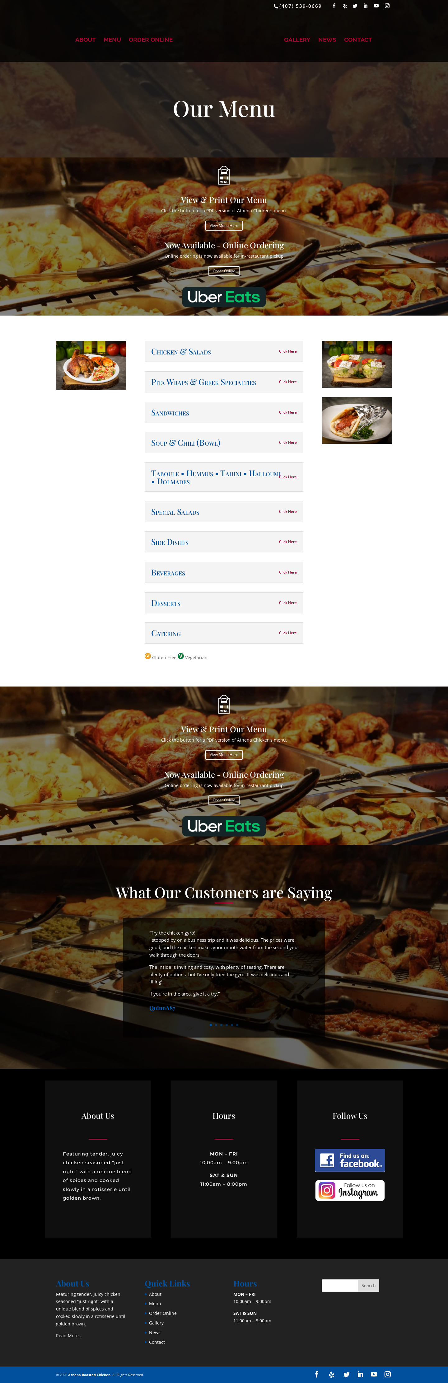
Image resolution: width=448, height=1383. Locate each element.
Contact (358, 40)
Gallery (297, 40)
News (327, 40)
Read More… (69, 1335)
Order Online (151, 40)
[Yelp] (345, 6)
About (85, 40)
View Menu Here (224, 225)
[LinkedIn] (365, 5)
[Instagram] (387, 5)
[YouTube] (376, 5)
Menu (112, 40)
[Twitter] (355, 6)
